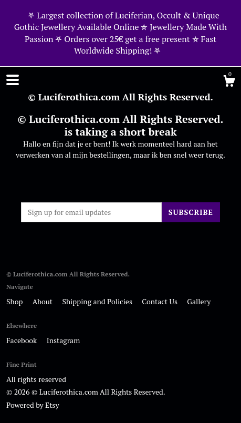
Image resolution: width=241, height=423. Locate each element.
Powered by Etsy (32, 405)
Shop (15, 301)
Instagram (63, 340)
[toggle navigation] (12, 80)
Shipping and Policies (98, 301)
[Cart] (229, 82)
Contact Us (160, 301)
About (44, 301)
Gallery (199, 301)
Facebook (22, 340)
